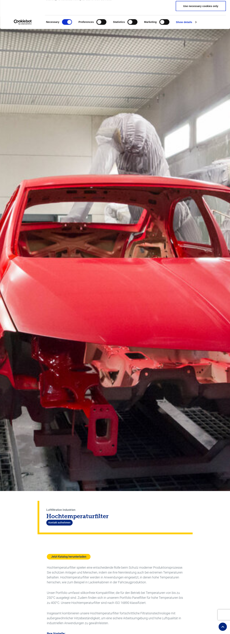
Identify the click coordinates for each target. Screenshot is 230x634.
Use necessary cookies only (200, 32)
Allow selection (200, 20)
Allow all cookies (200, 9)
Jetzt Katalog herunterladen (68, 556)
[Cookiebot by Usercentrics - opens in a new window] (22, 48)
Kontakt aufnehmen (59, 522)
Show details (184, 48)
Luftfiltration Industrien (60, 510)
